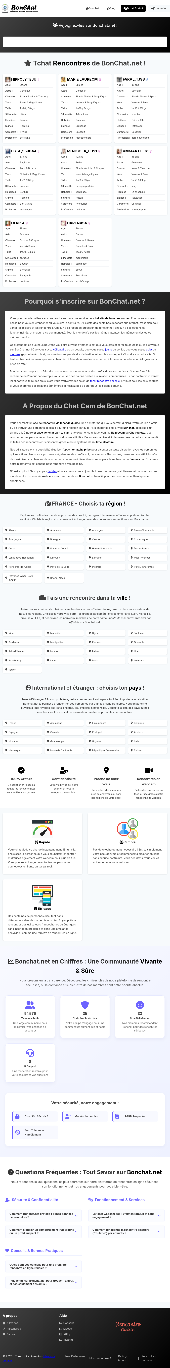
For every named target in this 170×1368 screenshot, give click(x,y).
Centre (94, 539)
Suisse (136, 750)
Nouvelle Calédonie (59, 750)
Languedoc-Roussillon (19, 557)
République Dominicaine (104, 750)
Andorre (137, 732)
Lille (134, 651)
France (10, 723)
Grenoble (137, 642)
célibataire (59, 349)
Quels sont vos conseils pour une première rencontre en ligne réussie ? (43, 1266)
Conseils (66, 1323)
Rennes (94, 642)
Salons (9, 1334)
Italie (135, 741)
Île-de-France (140, 548)
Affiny (65, 1334)
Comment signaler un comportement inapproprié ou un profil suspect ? (43, 1231)
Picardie (95, 566)
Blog (111, 8)
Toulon (10, 669)
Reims (94, 651)
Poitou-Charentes (142, 566)
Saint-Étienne (14, 651)
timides (52, 471)
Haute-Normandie (100, 548)
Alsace (10, 530)
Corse (10, 548)
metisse (15, 354)
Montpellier (55, 642)
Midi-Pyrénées (140, 557)
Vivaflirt (66, 1339)
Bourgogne (13, 539)
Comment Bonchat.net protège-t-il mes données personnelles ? (43, 1215)
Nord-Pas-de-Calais (18, 566)
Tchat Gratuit (133, 8)
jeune (108, 349)
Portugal (95, 732)
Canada (53, 732)
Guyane (95, 741)
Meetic (65, 1328)
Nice (9, 633)
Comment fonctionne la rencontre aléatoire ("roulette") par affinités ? (126, 1231)
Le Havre (137, 660)
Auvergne (96, 530)
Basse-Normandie (142, 530)
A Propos (10, 1323)
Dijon (93, 633)
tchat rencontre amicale (105, 381)
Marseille (53, 633)
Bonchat (92, 8)
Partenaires (12, 1328)
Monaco (11, 741)
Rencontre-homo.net (149, 1358)
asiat (149, 349)
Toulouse (137, 633)
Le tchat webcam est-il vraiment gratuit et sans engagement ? (126, 1215)
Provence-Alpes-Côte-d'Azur (19, 577)
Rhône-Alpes (56, 577)
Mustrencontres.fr (100, 1358)
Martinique (13, 750)
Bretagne (54, 539)
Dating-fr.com (122, 1358)
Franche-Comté (57, 548)
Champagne (139, 539)
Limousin (53, 557)
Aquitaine (54, 530)
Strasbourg (13, 660)
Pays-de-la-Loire (58, 566)
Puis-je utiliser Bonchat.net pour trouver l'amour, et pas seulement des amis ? (43, 1282)
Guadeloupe (55, 741)
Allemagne (54, 723)
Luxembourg (97, 723)
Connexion (159, 8)
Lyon (51, 660)
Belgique (137, 723)
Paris (93, 660)
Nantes (52, 651)
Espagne (11, 732)
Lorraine (95, 557)
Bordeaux (12, 642)
